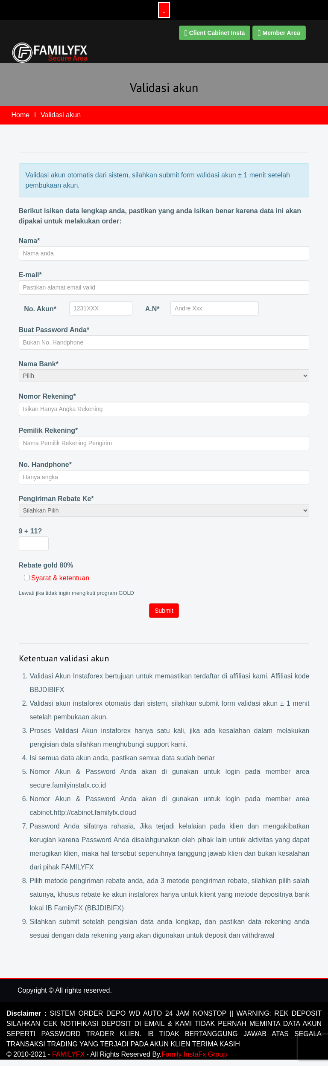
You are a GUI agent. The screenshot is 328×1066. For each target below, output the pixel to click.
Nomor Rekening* (47, 396)
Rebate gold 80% (46, 565)
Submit (164, 610)
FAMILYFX (69, 1054)
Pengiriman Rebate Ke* (56, 498)
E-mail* (30, 274)
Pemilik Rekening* (48, 430)
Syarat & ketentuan (60, 578)
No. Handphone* (45, 464)
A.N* (152, 309)
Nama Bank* (39, 364)
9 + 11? (30, 531)
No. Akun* (40, 309)
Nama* (29, 240)
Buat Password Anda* (54, 329)
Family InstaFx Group (194, 1054)
